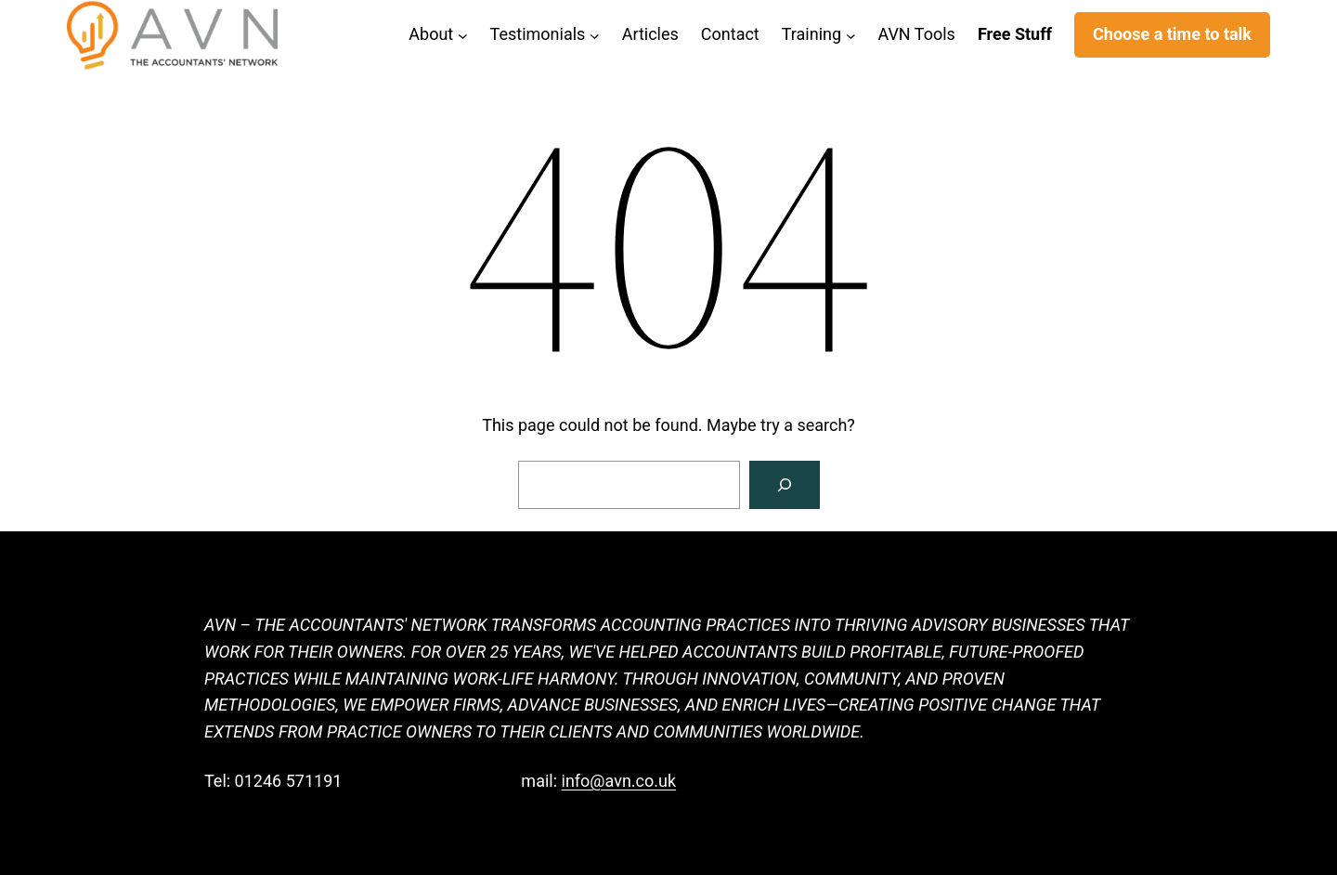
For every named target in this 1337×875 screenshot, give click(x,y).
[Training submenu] (851, 35)
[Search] (784, 485)
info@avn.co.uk (619, 780)
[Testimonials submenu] (595, 35)
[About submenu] (463, 35)
